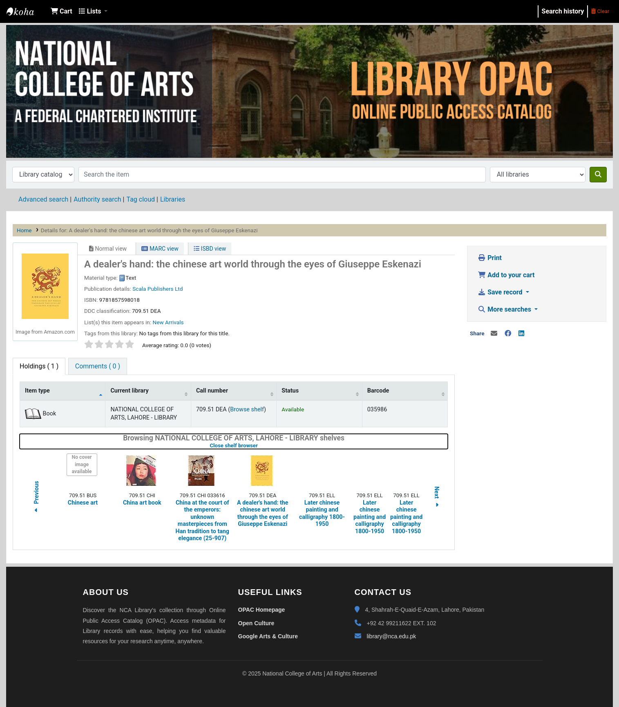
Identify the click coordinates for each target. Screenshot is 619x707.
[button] (61, 11)
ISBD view (210, 248)
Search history (563, 11)
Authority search (97, 199)
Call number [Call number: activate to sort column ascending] (212, 390)
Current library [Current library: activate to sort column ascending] (129, 390)
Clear (600, 11)
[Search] (598, 174)
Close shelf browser (259, 445)
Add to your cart (506, 275)
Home (24, 230)
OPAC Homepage (261, 609)
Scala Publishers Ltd (157, 288)
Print (490, 258)
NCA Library (27, 11)
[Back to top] (594, 682)
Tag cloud (140, 199)
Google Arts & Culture (268, 636)
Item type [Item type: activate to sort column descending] (37, 390)
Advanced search (43, 199)
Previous (36, 498)
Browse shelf (247, 409)
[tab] (97, 366)
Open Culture (256, 623)
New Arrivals (167, 322)
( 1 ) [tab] (39, 366)
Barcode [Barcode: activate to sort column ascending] (378, 390)
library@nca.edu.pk (391, 636)
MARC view (159, 248)
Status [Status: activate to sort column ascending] (290, 390)
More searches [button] (505, 309)
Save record (501, 292)
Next (437, 497)
